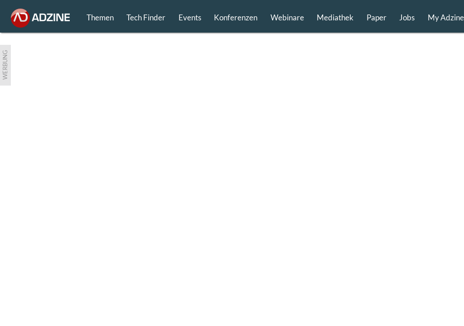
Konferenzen (235, 17)
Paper (377, 17)
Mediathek (335, 17)
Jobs (407, 17)
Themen (100, 17)
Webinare (287, 17)
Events (190, 17)
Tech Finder (145, 17)
